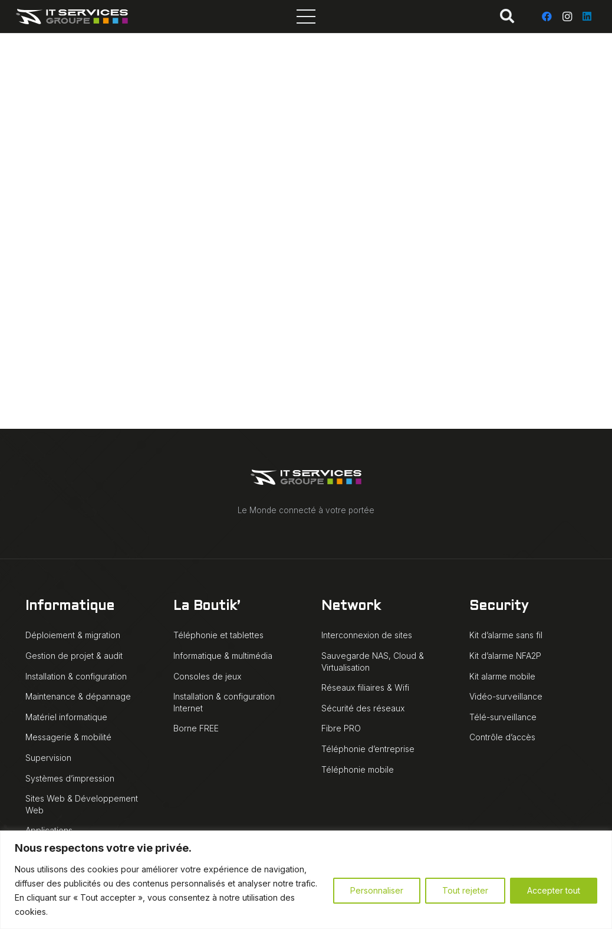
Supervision (48, 758)
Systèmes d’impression (69, 778)
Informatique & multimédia (222, 656)
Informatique (69, 606)
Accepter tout (553, 890)
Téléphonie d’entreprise (367, 749)
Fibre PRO (341, 728)
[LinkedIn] (587, 16)
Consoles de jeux (207, 676)
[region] (306, 879)
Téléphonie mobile (357, 769)
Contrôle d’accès (502, 737)
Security (498, 606)
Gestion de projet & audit (74, 656)
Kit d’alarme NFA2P (505, 656)
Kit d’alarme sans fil (505, 635)
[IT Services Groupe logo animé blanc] (72, 16)
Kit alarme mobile (502, 676)
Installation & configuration (76, 676)
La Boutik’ (206, 606)
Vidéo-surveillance (505, 696)
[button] (507, 16)
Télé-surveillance (503, 717)
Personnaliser (376, 890)
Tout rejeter (465, 890)
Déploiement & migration (72, 635)
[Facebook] (547, 16)
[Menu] (305, 16)
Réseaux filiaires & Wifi (365, 687)
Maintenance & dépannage (78, 696)
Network (350, 606)
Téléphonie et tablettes (218, 635)
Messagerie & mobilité (68, 737)
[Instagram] (567, 16)
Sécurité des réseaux (362, 708)
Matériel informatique (66, 717)
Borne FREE (196, 728)
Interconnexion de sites (366, 635)
